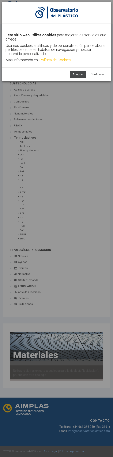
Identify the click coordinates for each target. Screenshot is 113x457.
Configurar (98, 74)
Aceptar (78, 74)
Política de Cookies (55, 60)
